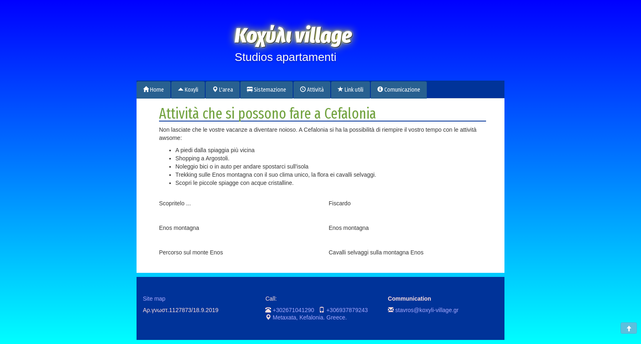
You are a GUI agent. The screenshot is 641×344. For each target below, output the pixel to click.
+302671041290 (293, 310)
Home (153, 89)
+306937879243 (347, 310)
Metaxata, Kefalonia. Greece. (310, 317)
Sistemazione (266, 89)
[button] (629, 328)
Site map (154, 298)
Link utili (350, 89)
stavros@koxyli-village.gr (427, 310)
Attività (312, 89)
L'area (222, 89)
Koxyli (188, 89)
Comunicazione (398, 89)
